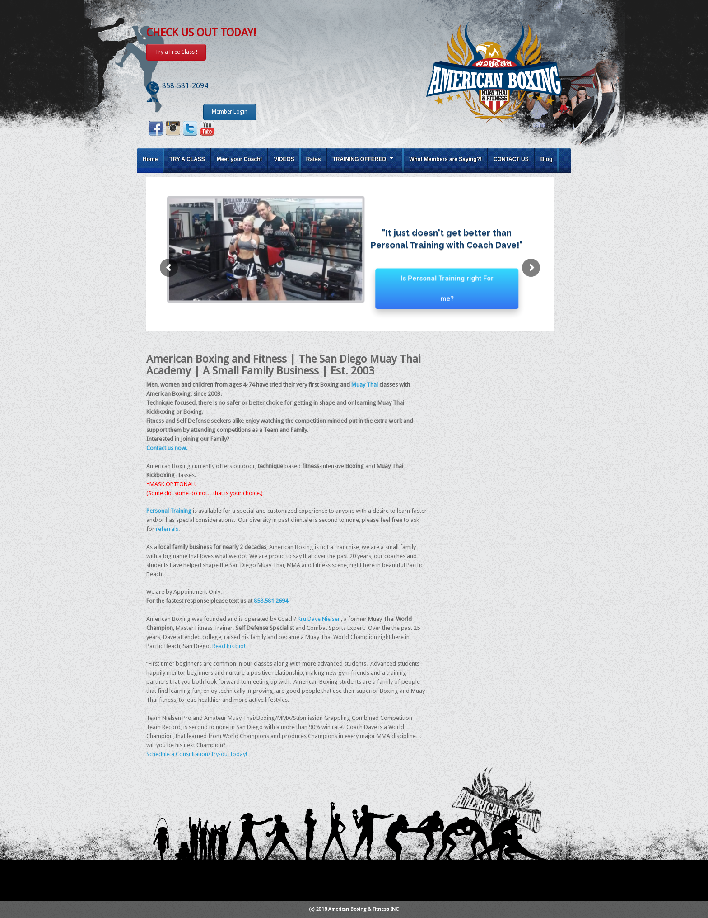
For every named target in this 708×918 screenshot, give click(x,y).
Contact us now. (166, 448)
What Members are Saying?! (445, 159)
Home (150, 159)
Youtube (207, 128)
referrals (167, 528)
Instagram (173, 128)
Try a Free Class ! (176, 52)
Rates (313, 159)
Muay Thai (364, 384)
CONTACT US (511, 159)
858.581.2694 (271, 600)
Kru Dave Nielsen (318, 618)
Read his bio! (228, 646)
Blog (546, 159)
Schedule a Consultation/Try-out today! (196, 754)
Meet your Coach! (239, 159)
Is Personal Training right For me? (447, 295)
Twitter (190, 128)
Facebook (156, 128)
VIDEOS (284, 159)
